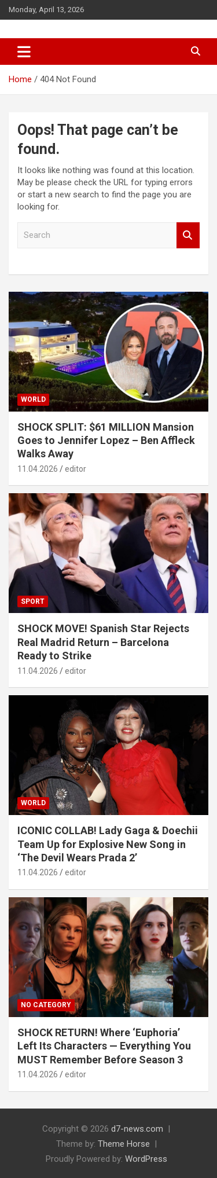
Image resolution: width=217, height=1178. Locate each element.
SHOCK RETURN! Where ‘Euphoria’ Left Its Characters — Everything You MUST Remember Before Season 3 (104, 1046)
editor (75, 469)
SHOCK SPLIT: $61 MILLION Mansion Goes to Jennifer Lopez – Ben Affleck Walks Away (106, 440)
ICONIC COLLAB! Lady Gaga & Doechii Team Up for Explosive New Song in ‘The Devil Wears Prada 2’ (107, 844)
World (33, 399)
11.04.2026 (37, 469)
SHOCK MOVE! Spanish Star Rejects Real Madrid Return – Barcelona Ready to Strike (103, 642)
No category (46, 1005)
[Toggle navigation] (24, 51)
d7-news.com (137, 1129)
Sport (33, 601)
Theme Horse (124, 1144)
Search (188, 235)
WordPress (146, 1159)
